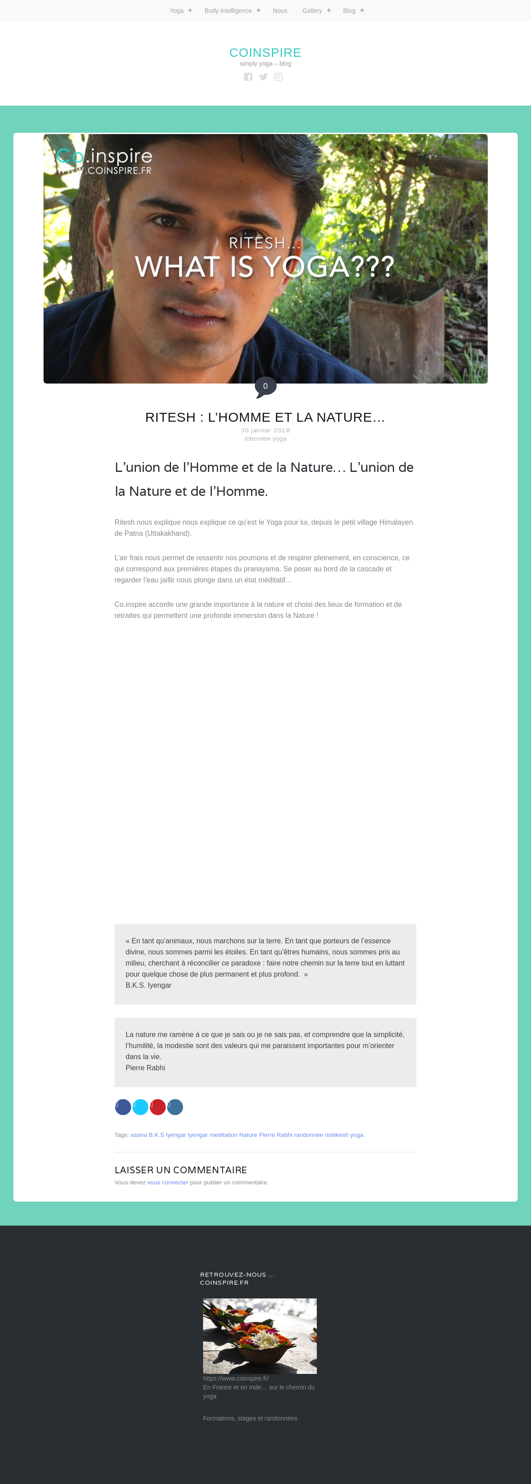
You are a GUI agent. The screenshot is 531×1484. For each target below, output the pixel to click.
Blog (349, 10)
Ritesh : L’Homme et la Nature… (265, 417)
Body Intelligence (228, 10)
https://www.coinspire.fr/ (236, 1378)
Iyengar (198, 1135)
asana (139, 1135)
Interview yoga (265, 438)
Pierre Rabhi (276, 1135)
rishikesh (337, 1135)
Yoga (177, 10)
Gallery (312, 10)
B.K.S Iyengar (167, 1135)
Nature (248, 1135)
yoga (356, 1135)
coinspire (265, 52)
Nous (280, 10)
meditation (224, 1135)
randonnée (308, 1135)
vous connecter (168, 1182)
